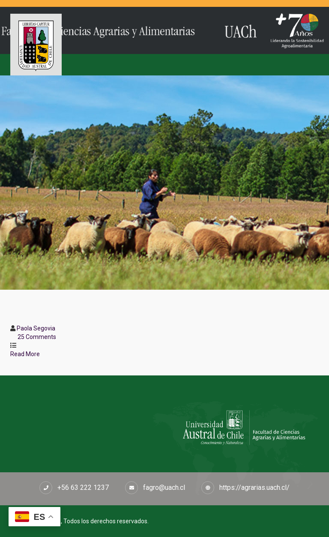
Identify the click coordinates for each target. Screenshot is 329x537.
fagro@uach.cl (164, 487)
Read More (28, 354)
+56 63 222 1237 (83, 487)
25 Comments (37, 336)
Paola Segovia (36, 328)
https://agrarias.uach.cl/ (254, 487)
